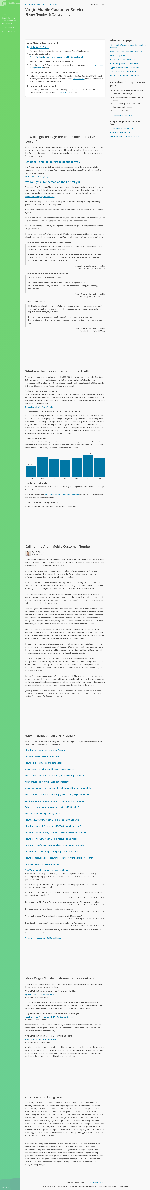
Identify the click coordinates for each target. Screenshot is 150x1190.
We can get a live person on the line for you (53, 182)
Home (4, 14)
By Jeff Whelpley (38, 552)
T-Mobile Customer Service (121, 128)
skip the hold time (63, 92)
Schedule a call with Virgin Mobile (39, 407)
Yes (89, 1182)
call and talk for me (52, 495)
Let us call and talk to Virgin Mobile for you (52, 162)
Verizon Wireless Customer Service (124, 136)
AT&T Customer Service (120, 132)
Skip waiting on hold (60, 57)
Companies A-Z (8, 27)
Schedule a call (77, 57)
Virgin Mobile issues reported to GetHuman (43, 938)
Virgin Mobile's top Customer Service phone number (128, 46)
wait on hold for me (71, 495)
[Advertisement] (65, 115)
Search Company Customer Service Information (9, 21)
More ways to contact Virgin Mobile (124, 75)
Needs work (98, 1182)
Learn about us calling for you (37, 176)
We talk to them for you (39, 57)
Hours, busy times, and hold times (124, 63)
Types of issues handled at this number (126, 67)
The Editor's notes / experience (123, 71)
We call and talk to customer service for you (128, 51)
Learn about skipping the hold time (39, 196)
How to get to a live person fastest (124, 59)
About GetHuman (9, 31)
